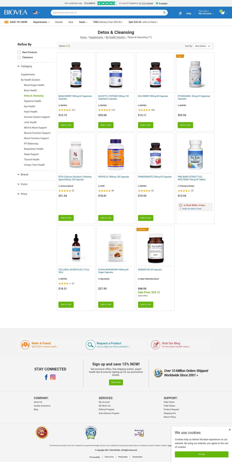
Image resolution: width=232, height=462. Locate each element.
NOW (102, 186)
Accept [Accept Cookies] (201, 454)
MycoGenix (104, 279)
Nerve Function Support (36, 138)
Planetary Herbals (187, 186)
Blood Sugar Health (34, 85)
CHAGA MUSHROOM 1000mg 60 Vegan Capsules (113, 270)
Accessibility (95, 457)
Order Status (169, 406)
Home (83, 37)
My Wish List (105, 406)
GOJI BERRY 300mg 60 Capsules (153, 96)
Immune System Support (37, 117)
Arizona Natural (67, 186)
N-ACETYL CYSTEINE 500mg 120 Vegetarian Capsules (113, 97)
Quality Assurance (42, 406)
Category (25, 66)
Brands (59, 22)
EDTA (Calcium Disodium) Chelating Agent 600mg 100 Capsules (74, 178)
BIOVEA (64, 105)
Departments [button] (41, 22)
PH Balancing (31, 143)
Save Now (116, 382)
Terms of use (109, 457)
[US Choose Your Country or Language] (36, 12)
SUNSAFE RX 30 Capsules (150, 269)
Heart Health (30, 111)
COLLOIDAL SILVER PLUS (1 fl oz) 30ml (73, 270)
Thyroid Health (31, 159)
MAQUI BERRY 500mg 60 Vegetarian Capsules (75, 97)
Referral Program (107, 409)
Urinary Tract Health (34, 164)
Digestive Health (32, 101)
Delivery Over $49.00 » (108, 22)
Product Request (171, 409)
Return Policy (170, 417)
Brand (23, 174)
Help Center (169, 402)
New (71, 22)
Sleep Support (31, 154)
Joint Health (30, 122)
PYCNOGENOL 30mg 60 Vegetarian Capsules (194, 97)
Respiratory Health (33, 149)
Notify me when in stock (191, 209)
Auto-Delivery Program (109, 413)
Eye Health (29, 106)
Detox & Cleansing (33, 95)
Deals (83, 22)
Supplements (96, 37)
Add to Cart (66, 125)
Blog (36, 409)
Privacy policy (123, 457)
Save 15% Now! (15, 22)
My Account (104, 402)
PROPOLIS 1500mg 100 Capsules (113, 177)
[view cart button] (224, 13)
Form (22, 184)
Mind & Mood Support (35, 127)
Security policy (137, 457)
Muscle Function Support (37, 133)
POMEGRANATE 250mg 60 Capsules (155, 177)
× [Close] (230, 429)
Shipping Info (170, 413)
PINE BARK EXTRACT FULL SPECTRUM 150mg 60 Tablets (192, 178)
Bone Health (30, 90)
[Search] (164, 13)
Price (22, 194)
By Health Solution (116, 37)
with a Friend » (143, 22)
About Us (38, 402)
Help (188, 13)
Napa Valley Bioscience (149, 279)
